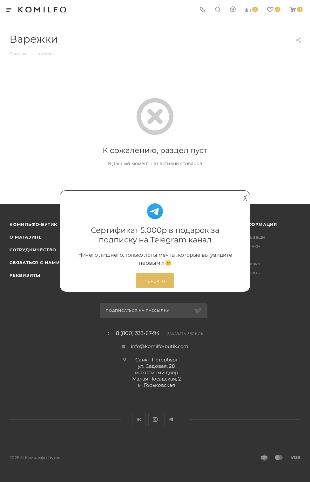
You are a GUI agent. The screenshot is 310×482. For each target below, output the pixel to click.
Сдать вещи (252, 237)
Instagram (155, 419)
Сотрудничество (33, 249)
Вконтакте (139, 419)
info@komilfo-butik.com (159, 346)
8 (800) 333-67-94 (138, 333)
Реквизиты (25, 275)
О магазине (26, 237)
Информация (258, 224)
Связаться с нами (35, 262)
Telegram (171, 419)
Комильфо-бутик (33, 224)
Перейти (155, 281)
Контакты (250, 272)
